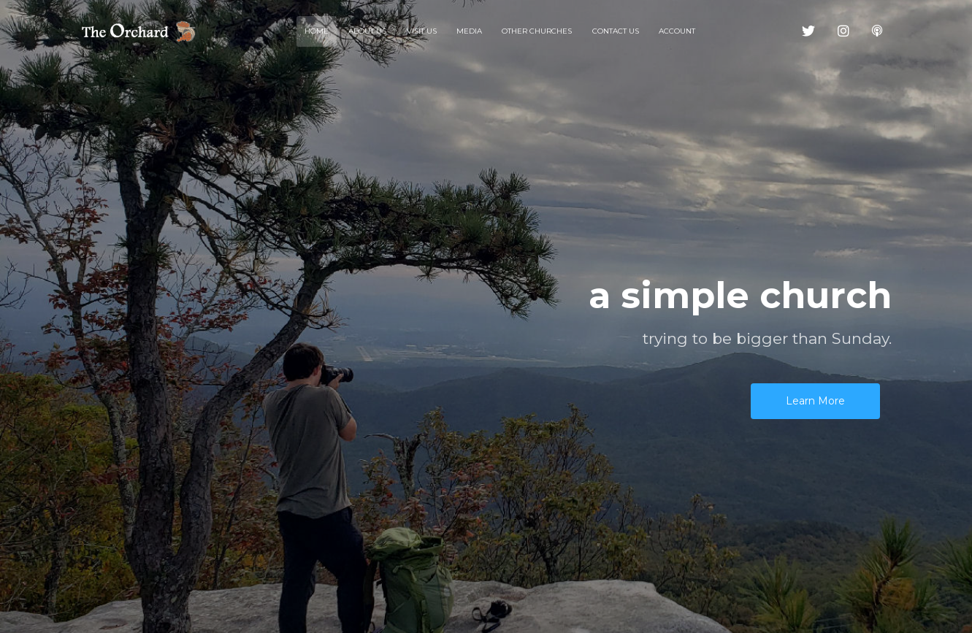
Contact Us (615, 31)
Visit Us (422, 31)
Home (317, 31)
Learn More (815, 400)
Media (469, 31)
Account (677, 31)
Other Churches (537, 31)
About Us (367, 31)
